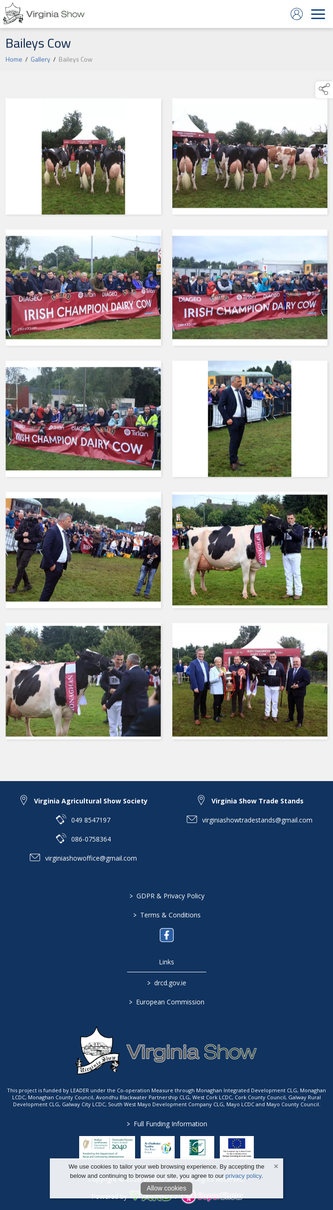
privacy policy (243, 1175)
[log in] (296, 14)
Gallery (40, 61)
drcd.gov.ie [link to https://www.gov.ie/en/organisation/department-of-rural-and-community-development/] (166, 982)
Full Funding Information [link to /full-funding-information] (166, 1123)
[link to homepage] (44, 14)
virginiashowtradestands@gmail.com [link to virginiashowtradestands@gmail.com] (257, 820)
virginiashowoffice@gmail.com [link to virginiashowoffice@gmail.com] (91, 858)
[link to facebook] (167, 935)
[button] (324, 89)
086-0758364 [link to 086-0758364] (91, 839)
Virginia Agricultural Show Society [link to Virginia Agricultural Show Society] (91, 800)
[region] (166, 421)
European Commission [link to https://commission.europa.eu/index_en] (166, 1001)
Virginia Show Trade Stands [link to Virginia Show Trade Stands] (257, 800)
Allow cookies (166, 1188)
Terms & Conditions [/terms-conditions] (166, 914)
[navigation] (318, 14)
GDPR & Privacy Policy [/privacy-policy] (166, 895)
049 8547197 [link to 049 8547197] (90, 820)
